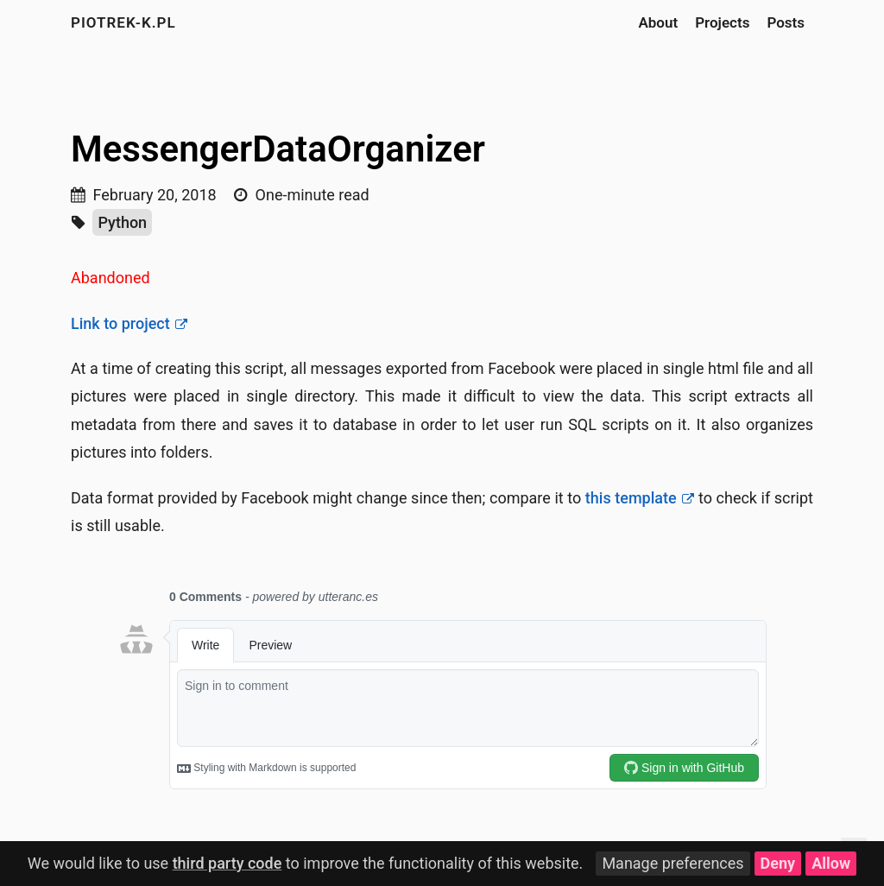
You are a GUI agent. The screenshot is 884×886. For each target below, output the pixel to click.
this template (631, 498)
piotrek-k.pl (123, 22)
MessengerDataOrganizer (278, 149)
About (658, 22)
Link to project (120, 323)
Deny (778, 863)
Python (122, 222)
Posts (786, 22)
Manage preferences (672, 863)
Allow (830, 863)
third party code (227, 863)
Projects (722, 22)
